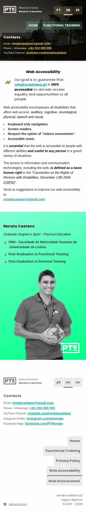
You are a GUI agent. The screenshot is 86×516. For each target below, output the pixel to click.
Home (33, 25)
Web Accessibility (64, 470)
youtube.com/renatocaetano (46, 52)
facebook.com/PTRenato (44, 423)
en (68, 10)
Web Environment (64, 481)
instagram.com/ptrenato (45, 418)
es (78, 10)
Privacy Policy (68, 460)
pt (58, 10)
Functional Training (61, 25)
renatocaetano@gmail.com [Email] (31, 43)
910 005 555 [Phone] (40, 48)
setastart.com (15, 504)
